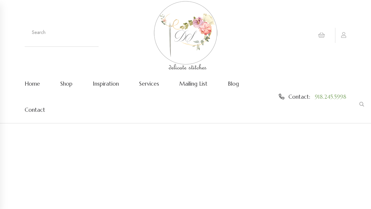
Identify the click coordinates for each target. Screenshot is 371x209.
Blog (233, 83)
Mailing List (193, 83)
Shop (66, 83)
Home (32, 83)
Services (149, 83)
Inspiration (106, 83)
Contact (35, 109)
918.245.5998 (330, 96)
